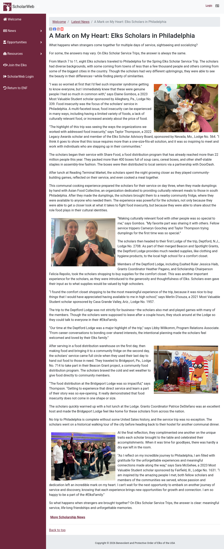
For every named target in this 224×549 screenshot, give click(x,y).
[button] (217, 6)
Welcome (59, 22)
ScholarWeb (18, 7)
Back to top (57, 530)
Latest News (80, 22)
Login (209, 5)
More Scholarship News (67, 517)
